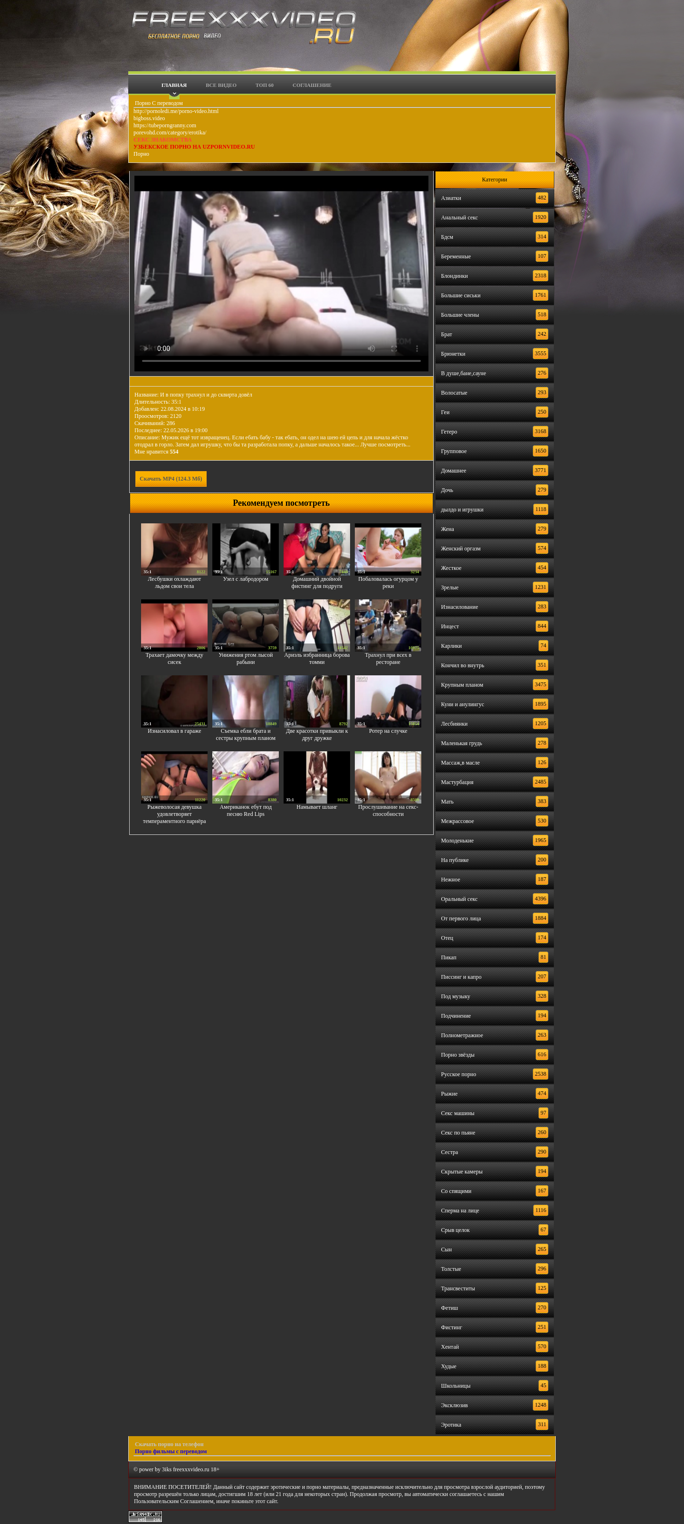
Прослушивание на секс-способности (388, 810)
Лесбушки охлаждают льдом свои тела (174, 582)
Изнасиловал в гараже (174, 731)
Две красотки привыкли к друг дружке (317, 734)
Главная (174, 85)
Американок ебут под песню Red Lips (245, 810)
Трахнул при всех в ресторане (388, 658)
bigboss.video (149, 118)
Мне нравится (156, 451)
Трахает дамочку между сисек (174, 658)
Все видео (221, 85)
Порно (141, 154)
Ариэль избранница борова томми (317, 658)
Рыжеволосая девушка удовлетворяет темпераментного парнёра (174, 814)
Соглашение (312, 85)
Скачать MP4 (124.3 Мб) (171, 478)
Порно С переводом (158, 103)
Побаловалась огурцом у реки (388, 582)
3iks (166, 1469)
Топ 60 (265, 85)
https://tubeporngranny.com (164, 125)
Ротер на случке (388, 731)
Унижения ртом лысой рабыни (245, 658)
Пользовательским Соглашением (173, 1501)
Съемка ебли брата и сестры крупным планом (246, 734)
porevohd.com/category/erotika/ (170, 132)
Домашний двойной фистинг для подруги (317, 582)
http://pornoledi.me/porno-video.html (175, 111)
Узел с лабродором (245, 579)
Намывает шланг (316, 807)
